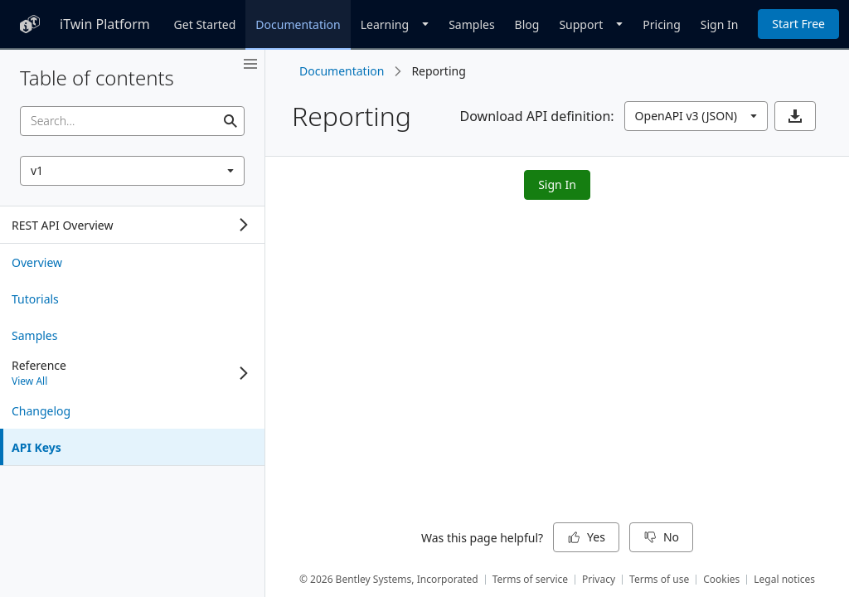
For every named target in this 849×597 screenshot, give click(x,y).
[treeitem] (132, 262)
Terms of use (659, 579)
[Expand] (244, 225)
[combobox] (132, 171)
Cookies (721, 579)
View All (29, 381)
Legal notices (784, 579)
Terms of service (530, 579)
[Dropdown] (395, 24)
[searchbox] (132, 121)
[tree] (132, 224)
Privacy (598, 579)
